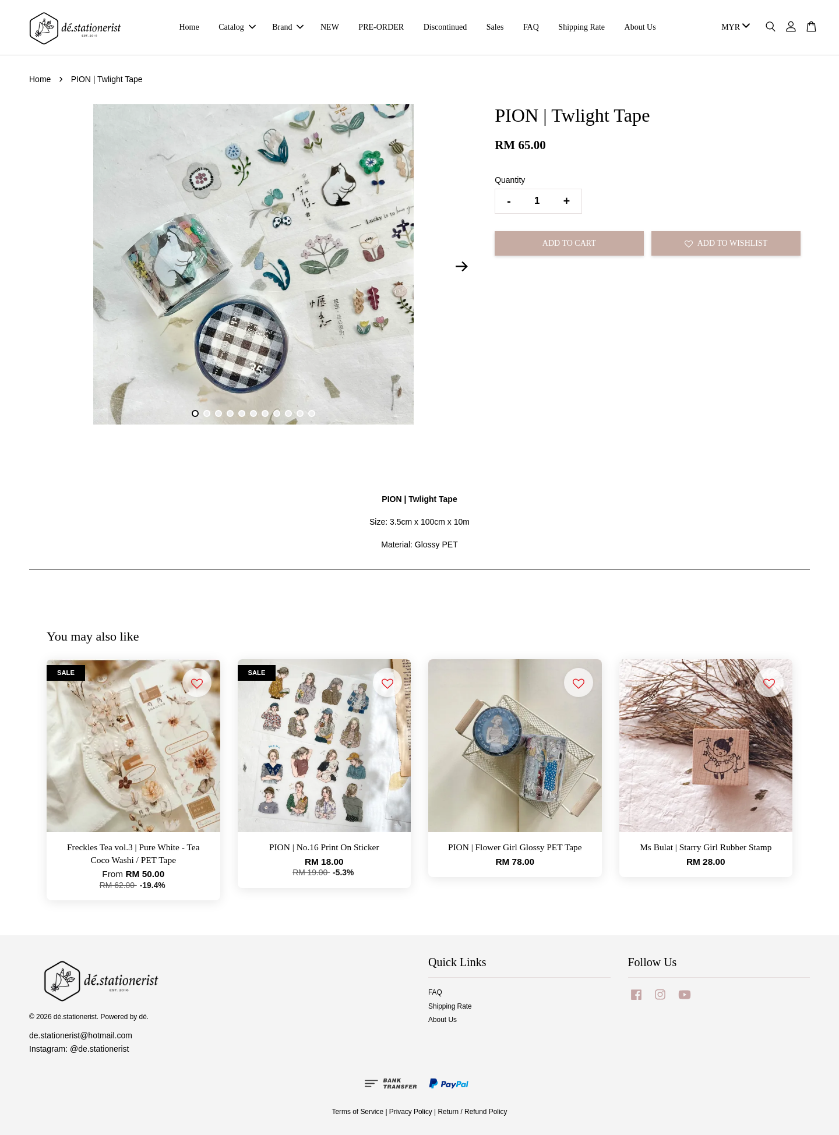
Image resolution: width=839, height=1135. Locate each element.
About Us (640, 27)
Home (189, 27)
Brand (288, 27)
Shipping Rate (581, 27)
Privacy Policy (410, 1112)
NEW (329, 27)
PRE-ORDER (381, 27)
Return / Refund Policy (472, 1112)
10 (300, 413)
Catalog (237, 27)
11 (311, 413)
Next (461, 266)
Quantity (510, 180)
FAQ (531, 27)
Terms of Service (358, 1112)
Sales (495, 27)
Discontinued (445, 27)
